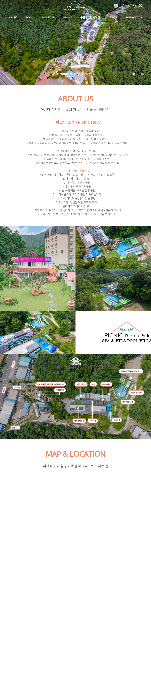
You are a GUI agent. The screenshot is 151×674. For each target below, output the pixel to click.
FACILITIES (48, 17)
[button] (57, 74)
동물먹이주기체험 (90, 17)
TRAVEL (112, 17)
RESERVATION (134, 17)
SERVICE (67, 17)
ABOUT (13, 17)
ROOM (29, 17)
